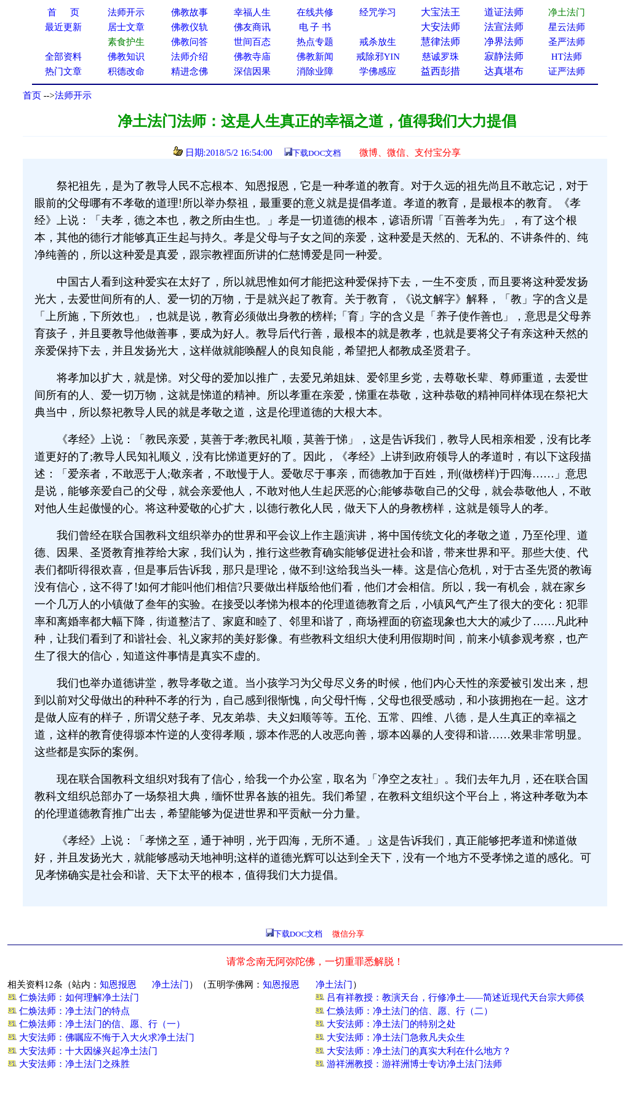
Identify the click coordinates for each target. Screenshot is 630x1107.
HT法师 (566, 57)
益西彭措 (440, 71)
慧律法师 (440, 41)
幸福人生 (252, 12)
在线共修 (315, 12)
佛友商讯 (252, 27)
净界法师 (504, 41)
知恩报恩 (118, 984)
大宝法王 (440, 12)
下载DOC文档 (316, 153)
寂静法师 (504, 56)
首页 (32, 95)
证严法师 (566, 71)
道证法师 (504, 12)
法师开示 (73, 95)
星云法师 (566, 27)
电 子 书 (315, 27)
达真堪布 (504, 71)
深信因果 (252, 71)
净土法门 (170, 984)
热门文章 (63, 71)
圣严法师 (566, 42)
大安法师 (440, 27)
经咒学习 (377, 12)
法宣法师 (504, 27)
